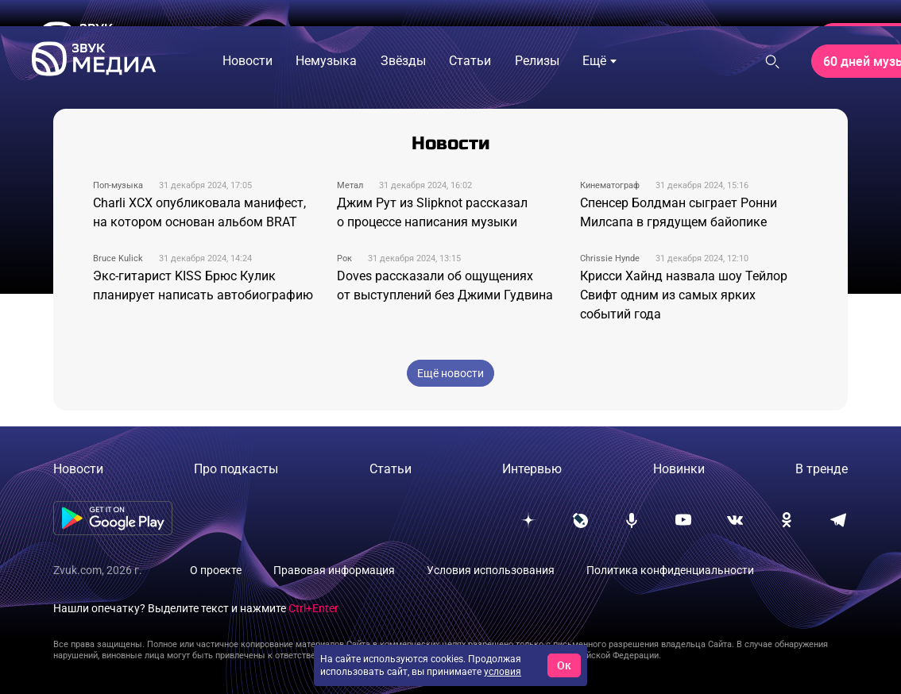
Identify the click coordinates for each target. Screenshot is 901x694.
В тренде (821, 468)
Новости (78, 468)
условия (502, 671)
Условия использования (491, 570)
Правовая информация (334, 570)
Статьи (390, 468)
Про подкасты (236, 468)
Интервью (532, 468)
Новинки (679, 468)
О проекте (216, 570)
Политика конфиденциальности (670, 570)
